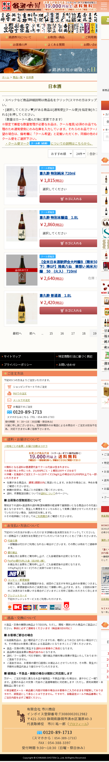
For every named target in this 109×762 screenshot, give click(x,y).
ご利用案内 (92, 37)
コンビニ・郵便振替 (18, 580)
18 (83, 334)
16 (62, 334)
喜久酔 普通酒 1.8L (57, 296)
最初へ (17, 334)
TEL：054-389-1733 (42, 417)
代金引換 (12, 541)
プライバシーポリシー (20, 365)
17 (73, 334)
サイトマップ (13, 357)
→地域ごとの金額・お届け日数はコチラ (26, 446)
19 (94, 334)
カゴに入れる (73, 199)
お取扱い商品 (56, 37)
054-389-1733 (64, 738)
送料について (48, 494)
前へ (32, 334)
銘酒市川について (20, 37)
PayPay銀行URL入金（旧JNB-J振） (27, 561)
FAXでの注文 (20, 394)
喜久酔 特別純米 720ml (59, 173)
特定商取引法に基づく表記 (77, 357)
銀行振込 (12, 553)
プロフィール (79, 724)
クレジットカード (17, 596)
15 (51, 334)
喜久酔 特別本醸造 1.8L (60, 218)
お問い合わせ (92, 44)
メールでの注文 (21, 400)
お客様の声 (20, 44)
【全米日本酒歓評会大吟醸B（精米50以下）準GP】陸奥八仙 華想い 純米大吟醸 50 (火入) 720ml (70, 268)
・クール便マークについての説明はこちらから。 (49, 143)
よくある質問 (56, 44)
